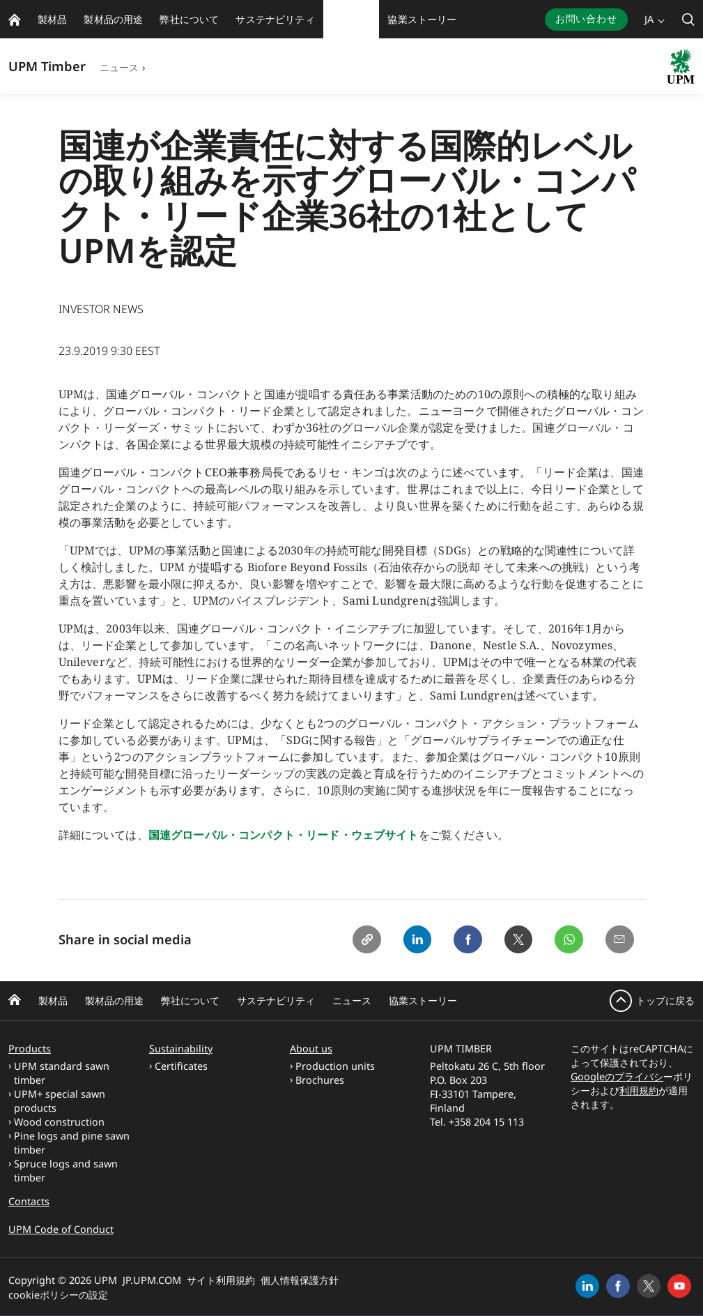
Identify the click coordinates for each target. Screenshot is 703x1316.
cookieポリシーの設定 (58, 1294)
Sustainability (181, 1048)
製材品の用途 (114, 1000)
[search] (688, 19)
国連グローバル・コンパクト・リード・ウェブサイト (283, 834)
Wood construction (59, 1121)
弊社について (190, 1000)
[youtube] (679, 1286)
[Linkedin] (407, 940)
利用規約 (638, 1090)
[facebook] (618, 1286)
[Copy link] (354, 940)
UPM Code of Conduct (61, 1229)
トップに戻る (665, 1000)
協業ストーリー (423, 1000)
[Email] (618, 940)
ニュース (119, 67)
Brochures (319, 1080)
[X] (512, 940)
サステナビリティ (276, 1000)
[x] (648, 1286)
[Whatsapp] (565, 940)
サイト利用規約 (221, 1280)
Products (29, 1048)
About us (311, 1048)
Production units (335, 1066)
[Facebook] (460, 940)
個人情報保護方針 (300, 1280)
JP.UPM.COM (152, 1280)
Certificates (181, 1066)
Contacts (28, 1201)
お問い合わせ (586, 18)
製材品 (53, 1000)
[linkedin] (587, 1286)
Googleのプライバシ (617, 1076)
